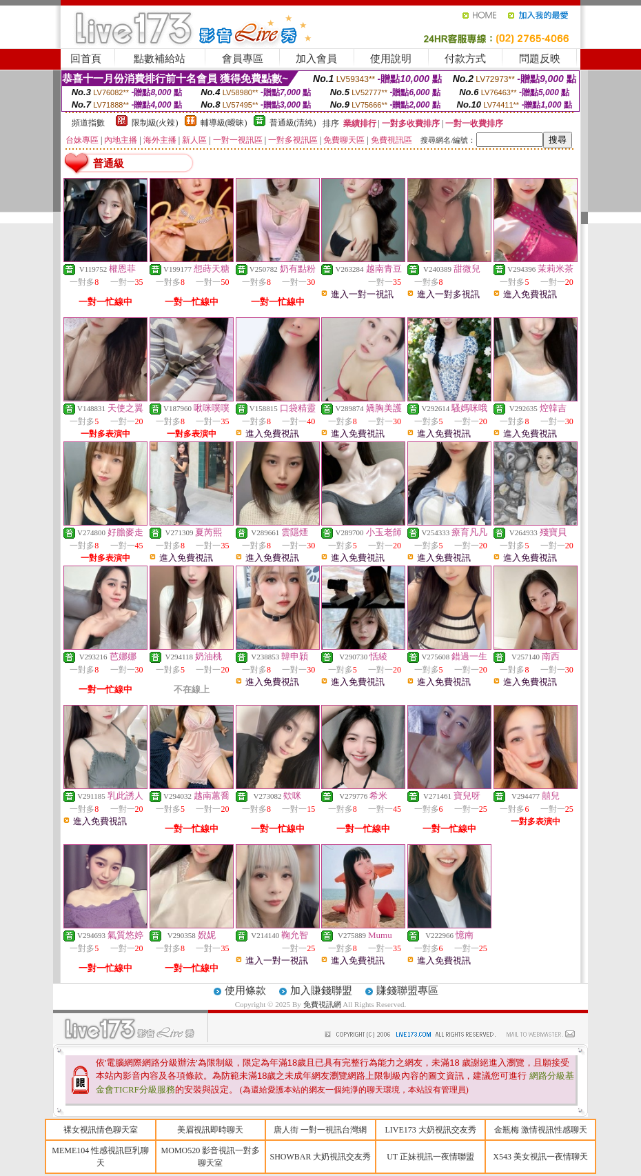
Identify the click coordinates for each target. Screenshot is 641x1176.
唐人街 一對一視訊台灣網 (320, 1130)
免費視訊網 (322, 1004)
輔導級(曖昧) (224, 123)
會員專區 (242, 58)
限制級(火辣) (155, 123)
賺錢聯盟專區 (407, 990)
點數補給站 (159, 58)
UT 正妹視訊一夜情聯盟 (430, 1157)
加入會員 (316, 58)
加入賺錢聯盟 (321, 990)
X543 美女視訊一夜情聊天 (540, 1157)
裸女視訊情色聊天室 (100, 1130)
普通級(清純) (292, 123)
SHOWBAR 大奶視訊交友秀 (320, 1157)
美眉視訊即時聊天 (210, 1130)
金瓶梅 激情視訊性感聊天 (540, 1130)
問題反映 (539, 58)
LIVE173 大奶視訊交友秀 (430, 1130)
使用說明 (390, 58)
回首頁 (85, 58)
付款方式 (465, 58)
